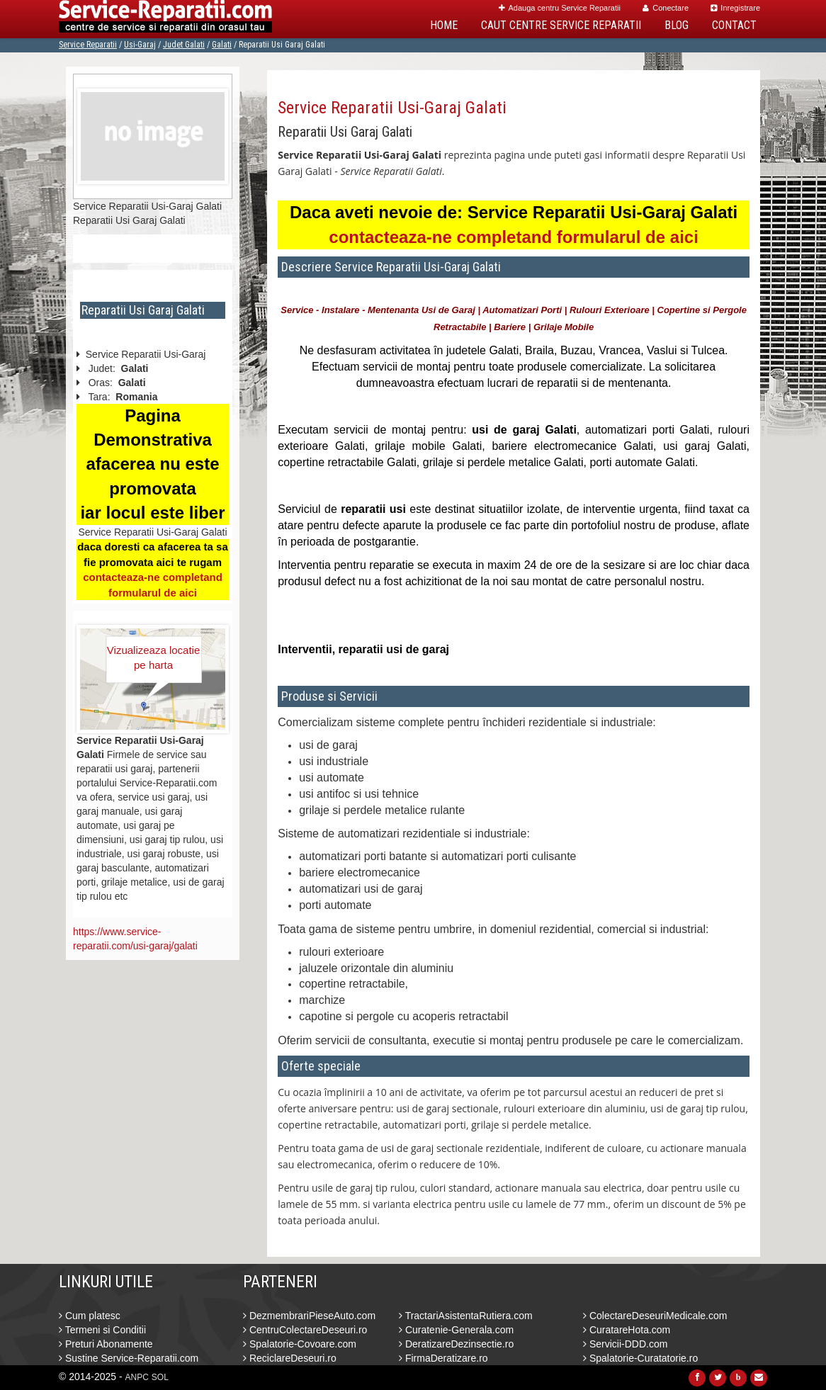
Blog (676, 25)
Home (444, 25)
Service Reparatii (88, 45)
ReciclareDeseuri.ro (289, 1358)
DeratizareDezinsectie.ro (456, 1344)
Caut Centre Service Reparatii (561, 25)
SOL (160, 1377)
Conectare (666, 8)
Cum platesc (89, 1315)
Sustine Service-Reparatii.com (128, 1358)
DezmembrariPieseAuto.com (309, 1315)
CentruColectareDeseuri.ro (305, 1329)
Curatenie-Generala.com (456, 1329)
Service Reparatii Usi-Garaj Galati (392, 108)
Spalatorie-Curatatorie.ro (640, 1358)
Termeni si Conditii (102, 1329)
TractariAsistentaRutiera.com (466, 1315)
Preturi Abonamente (106, 1344)
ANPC (137, 1377)
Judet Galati (184, 45)
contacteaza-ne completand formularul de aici (513, 237)
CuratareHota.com (626, 1329)
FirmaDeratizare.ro (443, 1358)
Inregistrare (735, 8)
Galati (222, 45)
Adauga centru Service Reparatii (560, 8)
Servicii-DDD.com (625, 1344)
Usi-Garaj (140, 45)
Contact (734, 25)
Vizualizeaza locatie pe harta (153, 657)
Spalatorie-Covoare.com (299, 1344)
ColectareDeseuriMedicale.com (655, 1315)
